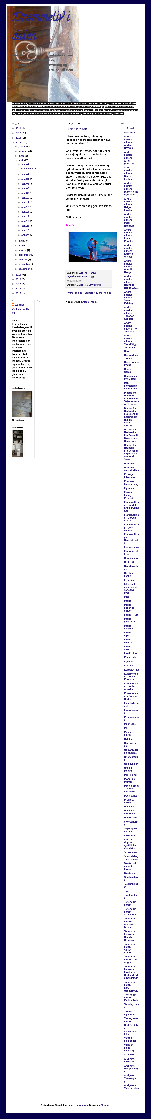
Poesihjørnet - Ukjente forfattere (131, 789)
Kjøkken (128, 661)
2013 (19, 137)
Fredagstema (131, 547)
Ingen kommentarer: (77, 276)
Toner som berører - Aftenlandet (130, 912)
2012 (19, 133)
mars (22, 156)
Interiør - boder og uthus (129, 608)
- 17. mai (129, 128)
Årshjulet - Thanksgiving (131, 1078)
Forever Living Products (129, 495)
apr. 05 (25, 183)
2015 (19, 274)
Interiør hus (130, 653)
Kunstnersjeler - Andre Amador (131, 686)
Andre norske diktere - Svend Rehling (128, 298)
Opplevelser (131, 764)
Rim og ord (130, 817)
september (25, 255)
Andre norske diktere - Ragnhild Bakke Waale (131, 282)
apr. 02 (25, 164)
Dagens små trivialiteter (89, 285)
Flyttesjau (129, 488)
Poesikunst (130, 795)
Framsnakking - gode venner (131, 527)
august (23, 250)
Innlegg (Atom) (89, 302)
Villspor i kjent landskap (129, 1048)
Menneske (130, 724)
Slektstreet (130, 835)
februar (23, 151)
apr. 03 (25, 174)
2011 (19, 128)
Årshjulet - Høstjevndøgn (131, 1068)
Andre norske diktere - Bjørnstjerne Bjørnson (131, 189)
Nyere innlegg (74, 293)
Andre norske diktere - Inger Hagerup (129, 220)
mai (21, 241)
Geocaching (131, 558)
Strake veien (131, 852)
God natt (129, 562)
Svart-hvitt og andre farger (130, 866)
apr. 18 (25, 221)
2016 (19, 279)
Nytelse (128, 739)
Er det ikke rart (76, 129)
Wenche (19, 305)
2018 (19, 288)
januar (22, 146)
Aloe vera (129, 132)
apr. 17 (25, 216)
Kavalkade (130, 657)
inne (126, 597)
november (25, 264)
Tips (126, 891)
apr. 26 (25, 230)
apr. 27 (25, 235)
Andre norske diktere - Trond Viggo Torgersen (131, 341)
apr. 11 (25, 202)
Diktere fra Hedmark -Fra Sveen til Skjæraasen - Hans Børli (131, 435)
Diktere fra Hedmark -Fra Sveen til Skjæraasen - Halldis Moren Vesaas (131, 417)
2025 (19, 293)
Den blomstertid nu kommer (130, 386)
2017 (19, 284)
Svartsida (129, 873)
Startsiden (90, 294)
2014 (19, 142)
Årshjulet (129, 1054)
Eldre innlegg (103, 293)
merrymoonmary (78, 1105)
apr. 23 (25, 225)
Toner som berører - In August (130, 959)
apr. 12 (25, 207)
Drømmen (129, 463)
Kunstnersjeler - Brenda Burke (131, 696)
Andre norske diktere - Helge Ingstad (128, 204)
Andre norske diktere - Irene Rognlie (128, 235)
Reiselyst (129, 806)
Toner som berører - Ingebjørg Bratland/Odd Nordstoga (131, 972)
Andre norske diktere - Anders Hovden (128, 142)
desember (24, 269)
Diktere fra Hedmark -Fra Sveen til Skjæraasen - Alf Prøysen (131, 399)
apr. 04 (25, 179)
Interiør (128, 601)
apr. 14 (25, 211)
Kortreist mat (131, 669)
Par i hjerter (130, 775)
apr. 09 (25, 193)
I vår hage (129, 580)
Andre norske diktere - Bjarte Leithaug (129, 173)
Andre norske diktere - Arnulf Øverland (129, 158)
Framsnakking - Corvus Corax (131, 518)
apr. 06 (25, 188)
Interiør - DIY (131, 614)
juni (21, 245)
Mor (126, 728)
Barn (126, 351)
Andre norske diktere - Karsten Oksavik (128, 251)
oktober (23, 259)
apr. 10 (25, 198)
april (21, 160)
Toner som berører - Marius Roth (131, 997)
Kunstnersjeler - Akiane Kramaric (131, 676)
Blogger (104, 1105)
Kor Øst (128, 665)
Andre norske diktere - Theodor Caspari (129, 313)
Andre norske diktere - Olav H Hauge (128, 267)
